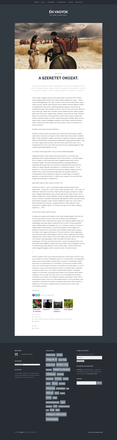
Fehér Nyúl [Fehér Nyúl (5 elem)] (48, 369)
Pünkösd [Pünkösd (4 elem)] (62, 393)
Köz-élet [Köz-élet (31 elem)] (62, 383)
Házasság (57, 319)
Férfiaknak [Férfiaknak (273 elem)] (50, 374)
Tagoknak (36, 321)
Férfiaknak (52, 319)
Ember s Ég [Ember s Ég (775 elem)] (62, 364)
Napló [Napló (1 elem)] (68, 388)
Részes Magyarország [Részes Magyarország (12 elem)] (52, 402)
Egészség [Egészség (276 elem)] (50, 365)
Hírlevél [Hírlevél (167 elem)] (58, 379)
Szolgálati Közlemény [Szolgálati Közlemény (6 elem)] (64, 406)
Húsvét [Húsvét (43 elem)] (65, 379)
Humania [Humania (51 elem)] (60, 374)
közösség (50, 2)
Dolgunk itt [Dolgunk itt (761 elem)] (51, 359)
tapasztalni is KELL (92, 373)
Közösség (63, 319)
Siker (71, 319)
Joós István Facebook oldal (95, 432)
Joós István (37, 314)
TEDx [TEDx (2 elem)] (47, 410)
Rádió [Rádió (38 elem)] (55, 398)
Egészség (46, 319)
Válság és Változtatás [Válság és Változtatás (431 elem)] (56, 414)
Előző (34, 326)
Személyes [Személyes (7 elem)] (49, 406)
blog (43, 2)
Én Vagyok (58, 12)
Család (36, 319)
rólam (70, 2)
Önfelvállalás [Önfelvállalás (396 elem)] (52, 419)
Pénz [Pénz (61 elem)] (57, 393)
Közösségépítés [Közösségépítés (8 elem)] (60, 388)
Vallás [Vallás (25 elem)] (52, 410)
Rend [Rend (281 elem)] (48, 397)
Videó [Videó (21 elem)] (57, 410)
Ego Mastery (61, 2)
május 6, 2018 (58, 73)
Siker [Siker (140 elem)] (63, 402)
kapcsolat (79, 2)
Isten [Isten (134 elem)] (48, 383)
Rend (68, 319)
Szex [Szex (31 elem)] (55, 406)
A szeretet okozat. (58, 78)
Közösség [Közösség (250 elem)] (50, 388)
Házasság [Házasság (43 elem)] (49, 379)
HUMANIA (79, 369)
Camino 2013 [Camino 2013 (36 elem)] (50, 355)
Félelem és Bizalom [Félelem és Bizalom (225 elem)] (61, 369)
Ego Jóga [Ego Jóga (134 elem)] (62, 360)
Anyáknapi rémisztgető (27, 354)
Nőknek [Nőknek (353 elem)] (49, 393)
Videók (36, 2)
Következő (35, 328)
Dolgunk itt (40, 319)
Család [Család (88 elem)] (59, 355)
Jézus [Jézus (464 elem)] (54, 383)
